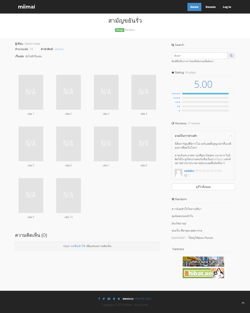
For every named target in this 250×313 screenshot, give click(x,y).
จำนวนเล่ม (21, 49)
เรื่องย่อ (19, 56)
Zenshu (59, 49)
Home (194, 7)
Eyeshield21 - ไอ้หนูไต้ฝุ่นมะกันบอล (192, 237)
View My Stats (143, 298)
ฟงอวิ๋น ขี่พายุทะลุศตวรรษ (187, 230)
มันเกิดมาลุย (179, 223)
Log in (227, 7)
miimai (26, 7)
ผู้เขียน (19, 43)
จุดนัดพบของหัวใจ (182, 216)
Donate (211, 7)
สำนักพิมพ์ (47, 49)
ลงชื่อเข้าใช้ (78, 246)
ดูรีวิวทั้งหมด (203, 187)
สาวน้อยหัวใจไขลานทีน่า (186, 209)
